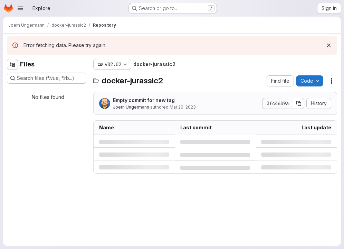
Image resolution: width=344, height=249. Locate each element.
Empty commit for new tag (144, 100)
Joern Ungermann (131, 107)
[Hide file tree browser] (12, 64)
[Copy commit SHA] (298, 103)
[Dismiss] (329, 45)
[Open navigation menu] (20, 8)
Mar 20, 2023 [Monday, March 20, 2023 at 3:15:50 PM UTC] (183, 107)
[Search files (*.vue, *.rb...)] (46, 78)
